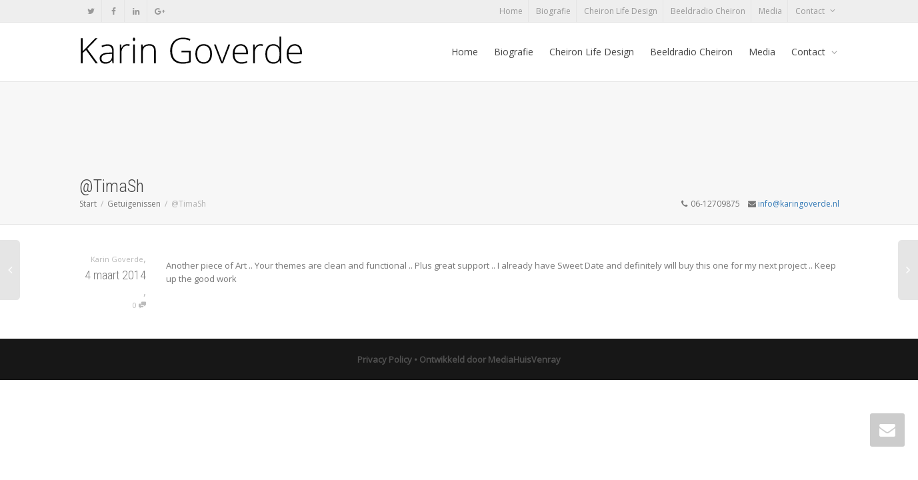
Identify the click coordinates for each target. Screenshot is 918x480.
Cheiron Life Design (620, 11)
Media (770, 11)
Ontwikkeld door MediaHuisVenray (490, 359)
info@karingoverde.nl (798, 203)
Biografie (553, 11)
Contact (811, 11)
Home (511, 11)
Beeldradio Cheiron (708, 11)
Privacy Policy (384, 359)
